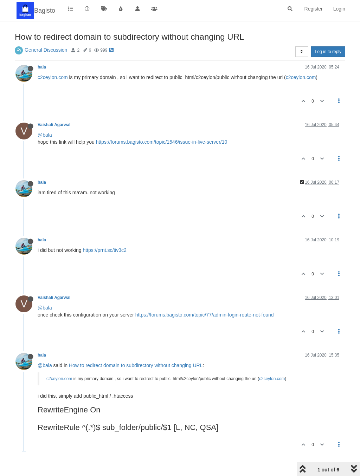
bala (42, 67)
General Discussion (46, 50)
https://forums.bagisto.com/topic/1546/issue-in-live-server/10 (161, 142)
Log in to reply (328, 51)
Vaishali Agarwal (54, 124)
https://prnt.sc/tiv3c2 (105, 250)
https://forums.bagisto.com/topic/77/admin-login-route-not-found (204, 315)
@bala (45, 135)
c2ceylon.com (53, 77)
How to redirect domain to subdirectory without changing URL (136, 365)
